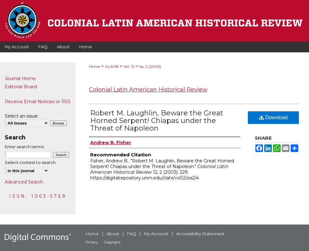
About (113, 233)
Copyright (112, 242)
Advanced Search (24, 182)
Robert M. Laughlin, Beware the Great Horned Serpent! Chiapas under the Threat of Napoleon (156, 120)
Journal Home (20, 78)
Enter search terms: (24, 146)
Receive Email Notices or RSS (38, 101)
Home (94, 66)
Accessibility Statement (200, 233)
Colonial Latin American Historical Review (148, 89)
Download (273, 117)
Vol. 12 (129, 66)
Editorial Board (21, 87)
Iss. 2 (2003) (150, 66)
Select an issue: (21, 116)
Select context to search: (30, 162)
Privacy (92, 242)
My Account (156, 233)
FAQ (131, 233)
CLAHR (112, 66)
